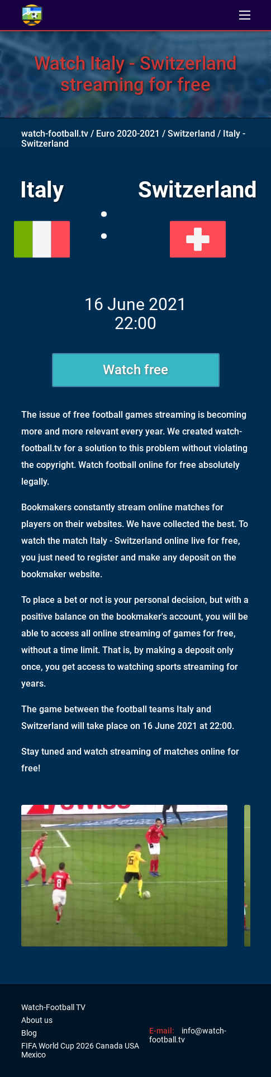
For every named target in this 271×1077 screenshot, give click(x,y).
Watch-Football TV (53, 1007)
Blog (29, 1032)
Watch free (135, 370)
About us (37, 1020)
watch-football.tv (54, 133)
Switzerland (191, 133)
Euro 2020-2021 (128, 133)
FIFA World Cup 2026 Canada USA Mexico (80, 1050)
